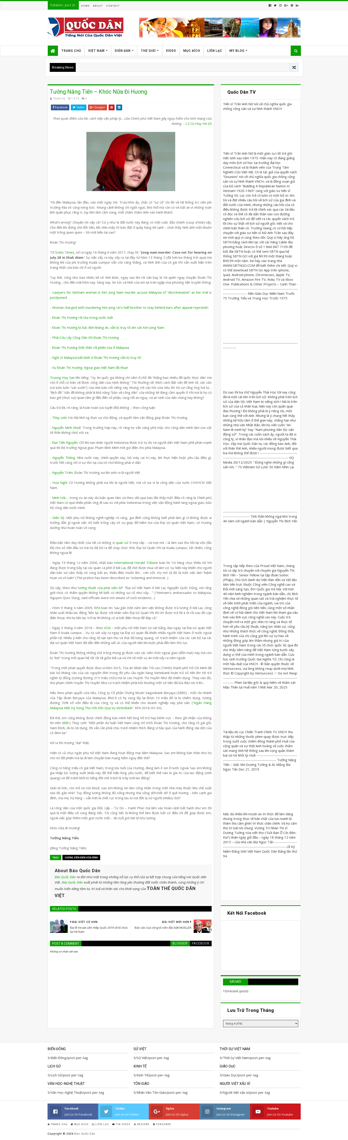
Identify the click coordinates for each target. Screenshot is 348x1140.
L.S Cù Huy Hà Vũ (198, 123)
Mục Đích (191, 50)
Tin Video (121, 1124)
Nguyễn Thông (63, 457)
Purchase (162, 1124)
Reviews (141, 1124)
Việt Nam (96, 50)
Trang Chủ (71, 50)
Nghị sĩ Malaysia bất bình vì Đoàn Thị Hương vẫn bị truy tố (96, 357)
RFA (97, 607)
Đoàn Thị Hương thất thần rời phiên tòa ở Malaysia (90, 347)
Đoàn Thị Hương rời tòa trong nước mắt (82, 317)
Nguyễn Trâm (62, 472)
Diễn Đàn (123, 50)
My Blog (237, 50)
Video (171, 50)
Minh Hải (59, 497)
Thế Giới (148, 50)
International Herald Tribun (135, 562)
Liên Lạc (214, 50)
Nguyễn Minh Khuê (66, 427)
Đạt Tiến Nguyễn (65, 442)
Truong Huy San (62, 377)
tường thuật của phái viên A (99, 587)
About (98, 6)
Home (85, 6)
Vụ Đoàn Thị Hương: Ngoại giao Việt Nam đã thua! (90, 367)
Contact (113, 6)
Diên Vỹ (58, 517)
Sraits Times (64, 252)
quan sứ (122, 542)
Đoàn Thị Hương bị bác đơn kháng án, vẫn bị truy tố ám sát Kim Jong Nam (108, 327)
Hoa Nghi (59, 482)
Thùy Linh (59, 417)
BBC (66, 722)
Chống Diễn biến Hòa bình (81, 857)
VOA (107, 627)
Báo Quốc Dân (65, 877)
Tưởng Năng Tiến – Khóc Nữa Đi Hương (98, 92)
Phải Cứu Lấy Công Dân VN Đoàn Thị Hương (85, 337)
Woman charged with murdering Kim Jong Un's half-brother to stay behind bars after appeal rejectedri (130, 307)
